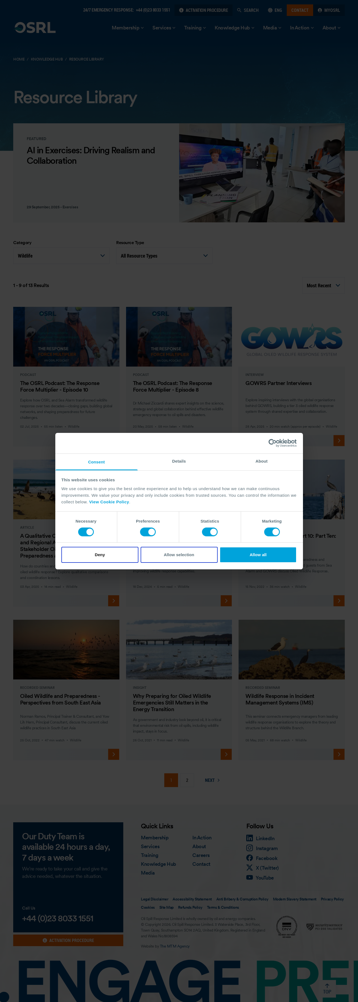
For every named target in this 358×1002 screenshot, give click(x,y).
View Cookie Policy (109, 501)
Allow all (258, 554)
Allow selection (179, 554)
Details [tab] (179, 460)
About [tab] (262, 460)
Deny (100, 554)
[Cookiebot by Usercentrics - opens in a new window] (272, 443)
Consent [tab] (96, 461)
